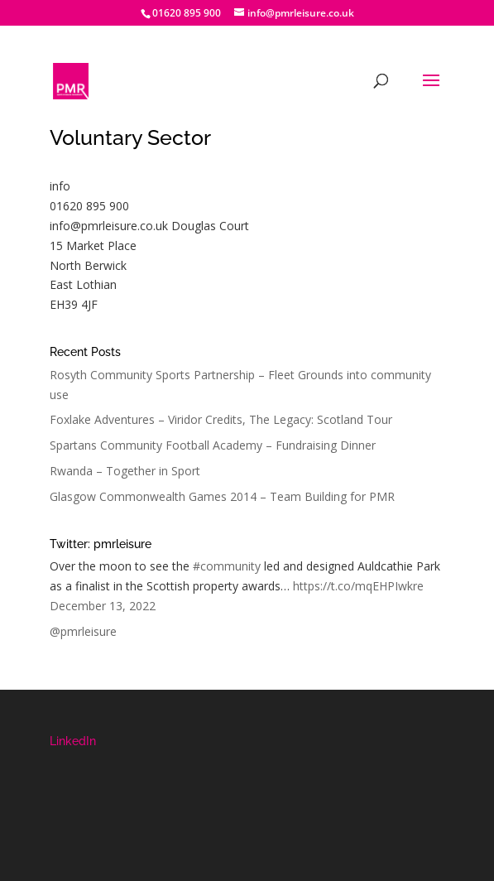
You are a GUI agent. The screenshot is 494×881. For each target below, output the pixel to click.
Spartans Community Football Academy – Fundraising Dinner (213, 445)
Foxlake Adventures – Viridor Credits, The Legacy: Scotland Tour (221, 419)
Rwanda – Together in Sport (125, 471)
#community (227, 566)
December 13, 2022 (103, 606)
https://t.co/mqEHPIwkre (358, 586)
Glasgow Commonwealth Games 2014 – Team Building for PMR (222, 496)
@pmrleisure (83, 631)
